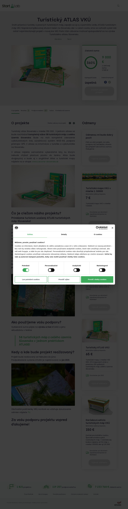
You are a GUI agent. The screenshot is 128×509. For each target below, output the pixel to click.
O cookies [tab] (98, 234)
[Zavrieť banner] (112, 228)
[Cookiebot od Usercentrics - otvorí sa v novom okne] (97, 228)
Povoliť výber (64, 279)
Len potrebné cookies (31, 279)
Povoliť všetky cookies (97, 279)
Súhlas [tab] (30, 234)
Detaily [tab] (64, 234)
